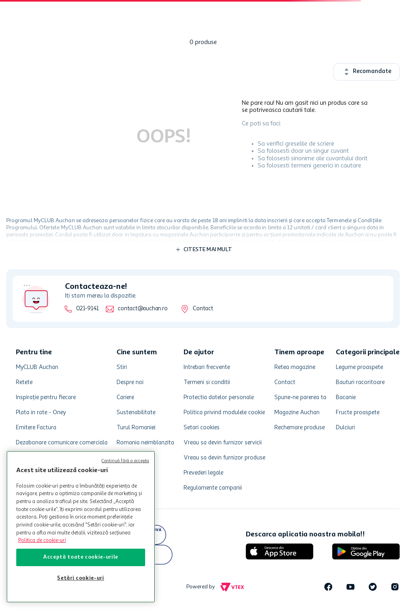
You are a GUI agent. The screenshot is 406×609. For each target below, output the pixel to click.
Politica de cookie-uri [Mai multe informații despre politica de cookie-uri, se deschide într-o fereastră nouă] (42, 540)
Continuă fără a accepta (125, 461)
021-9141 (87, 309)
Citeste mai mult (208, 249)
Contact (203, 309)
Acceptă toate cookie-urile (80, 557)
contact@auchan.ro (142, 309)
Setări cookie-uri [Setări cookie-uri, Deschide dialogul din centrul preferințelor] (80, 578)
